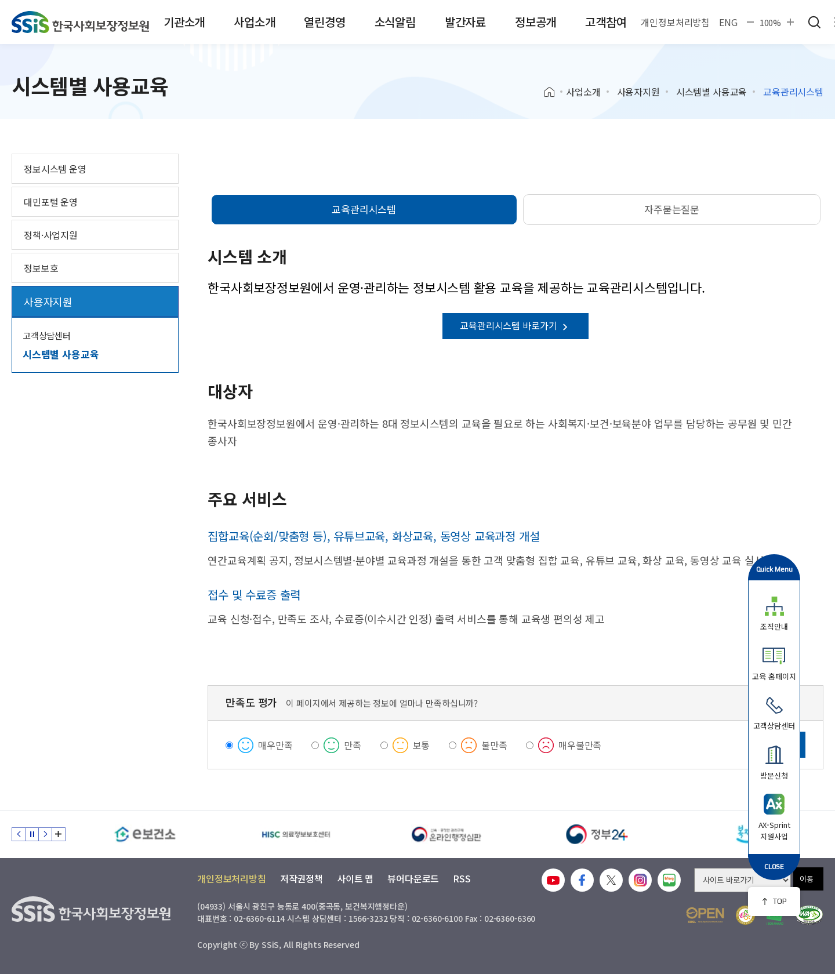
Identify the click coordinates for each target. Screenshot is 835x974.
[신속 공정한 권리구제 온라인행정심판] (446, 834)
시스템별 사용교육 (711, 91)
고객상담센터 (47, 335)
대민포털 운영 (51, 202)
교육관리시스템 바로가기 (515, 325)
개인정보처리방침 (675, 22)
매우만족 (275, 745)
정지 (32, 834)
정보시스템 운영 (55, 169)
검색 (814, 22)
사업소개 (254, 21)
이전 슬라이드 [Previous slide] (19, 834)
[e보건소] (145, 834)
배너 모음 (59, 834)
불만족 (494, 745)
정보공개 (535, 21)
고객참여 (605, 21)
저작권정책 (301, 878)
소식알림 (395, 21)
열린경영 (324, 21)
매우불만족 (579, 745)
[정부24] (597, 834)
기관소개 (184, 21)
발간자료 (465, 21)
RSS (462, 878)
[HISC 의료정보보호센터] (295, 834)
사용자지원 (638, 91)
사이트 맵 (355, 878)
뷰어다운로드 (413, 878)
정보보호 (41, 268)
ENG (728, 22)
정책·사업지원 (51, 235)
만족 (352, 745)
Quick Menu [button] (774, 569)
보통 (421, 745)
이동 (807, 878)
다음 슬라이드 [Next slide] (45, 834)
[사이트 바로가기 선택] (742, 880)
